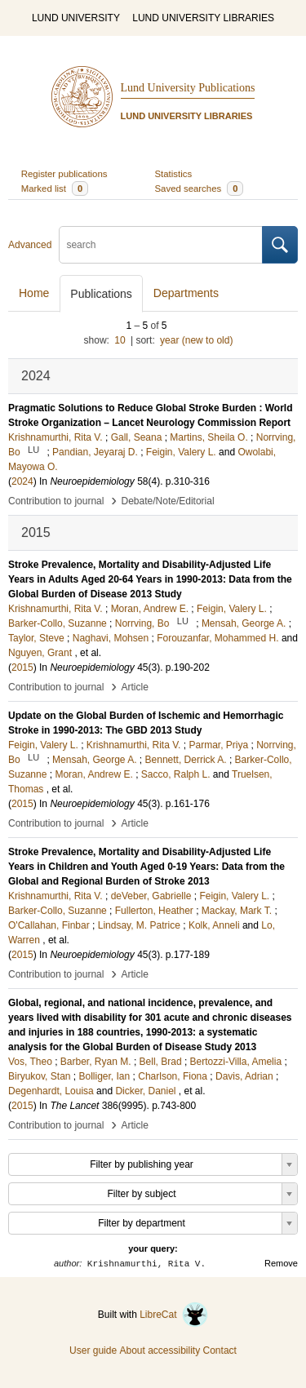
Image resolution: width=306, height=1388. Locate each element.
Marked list (54, 188)
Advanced (29, 245)
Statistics (174, 174)
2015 (22, 667)
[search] (161, 245)
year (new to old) (196, 340)
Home (34, 292)
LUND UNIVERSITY (76, 18)
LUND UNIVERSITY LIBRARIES (203, 18)
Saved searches (199, 188)
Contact (220, 1350)
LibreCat (174, 1315)
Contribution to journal (56, 501)
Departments (186, 292)
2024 (22, 481)
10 (119, 340)
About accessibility (159, 1350)
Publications (101, 293)
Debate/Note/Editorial (168, 501)
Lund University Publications (188, 88)
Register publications (64, 174)
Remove (281, 1263)
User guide (93, 1350)
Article (135, 687)
